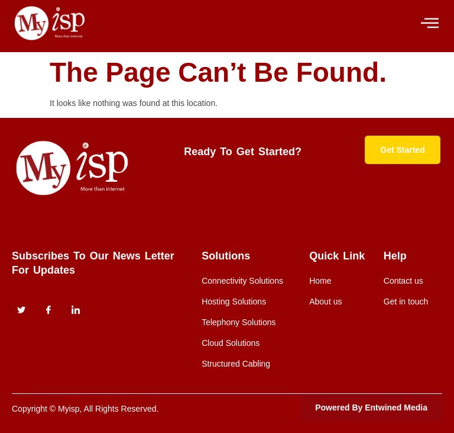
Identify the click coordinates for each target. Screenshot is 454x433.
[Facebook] (48, 310)
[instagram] (75, 310)
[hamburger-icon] (429, 23)
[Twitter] (21, 310)
